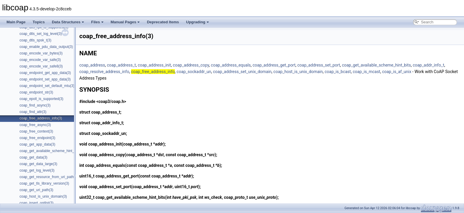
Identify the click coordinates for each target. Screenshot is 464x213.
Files (97, 22)
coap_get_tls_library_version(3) (44, 183)
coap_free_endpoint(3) (37, 138)
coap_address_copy (191, 65)
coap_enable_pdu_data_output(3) (46, 47)
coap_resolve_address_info (104, 71)
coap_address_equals (231, 65)
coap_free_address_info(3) (41, 118)
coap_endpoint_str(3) (36, 92)
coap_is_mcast (366, 71)
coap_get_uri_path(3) (36, 190)
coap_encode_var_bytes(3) (41, 53)
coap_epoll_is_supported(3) (41, 99)
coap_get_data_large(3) (38, 164)
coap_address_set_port (318, 65)
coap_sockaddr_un (194, 71)
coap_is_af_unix (396, 71)
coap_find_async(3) (35, 105)
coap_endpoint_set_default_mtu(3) (47, 86)
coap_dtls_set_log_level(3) (41, 34)
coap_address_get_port (274, 65)
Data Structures (68, 22)
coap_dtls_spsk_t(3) (35, 40)
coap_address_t (121, 65)
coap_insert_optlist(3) (37, 203)
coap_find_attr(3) (33, 112)
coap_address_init (154, 65)
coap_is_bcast (338, 71)
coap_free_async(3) (35, 125)
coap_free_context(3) (36, 131)
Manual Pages (125, 22)
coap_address (92, 65)
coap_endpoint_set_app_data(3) (45, 79)
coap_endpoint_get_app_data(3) (45, 73)
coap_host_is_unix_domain (298, 71)
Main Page (16, 22)
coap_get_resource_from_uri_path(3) (49, 177)
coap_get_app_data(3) (37, 144)
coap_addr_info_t (428, 65)
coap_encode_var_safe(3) (40, 60)
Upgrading (197, 22)
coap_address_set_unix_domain (242, 71)
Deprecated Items (163, 22)
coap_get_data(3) (33, 157)
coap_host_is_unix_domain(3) (43, 196)
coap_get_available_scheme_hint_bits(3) (52, 151)
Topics (39, 22)
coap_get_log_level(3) (37, 170)
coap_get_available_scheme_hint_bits (376, 65)
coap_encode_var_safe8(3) (41, 66)
